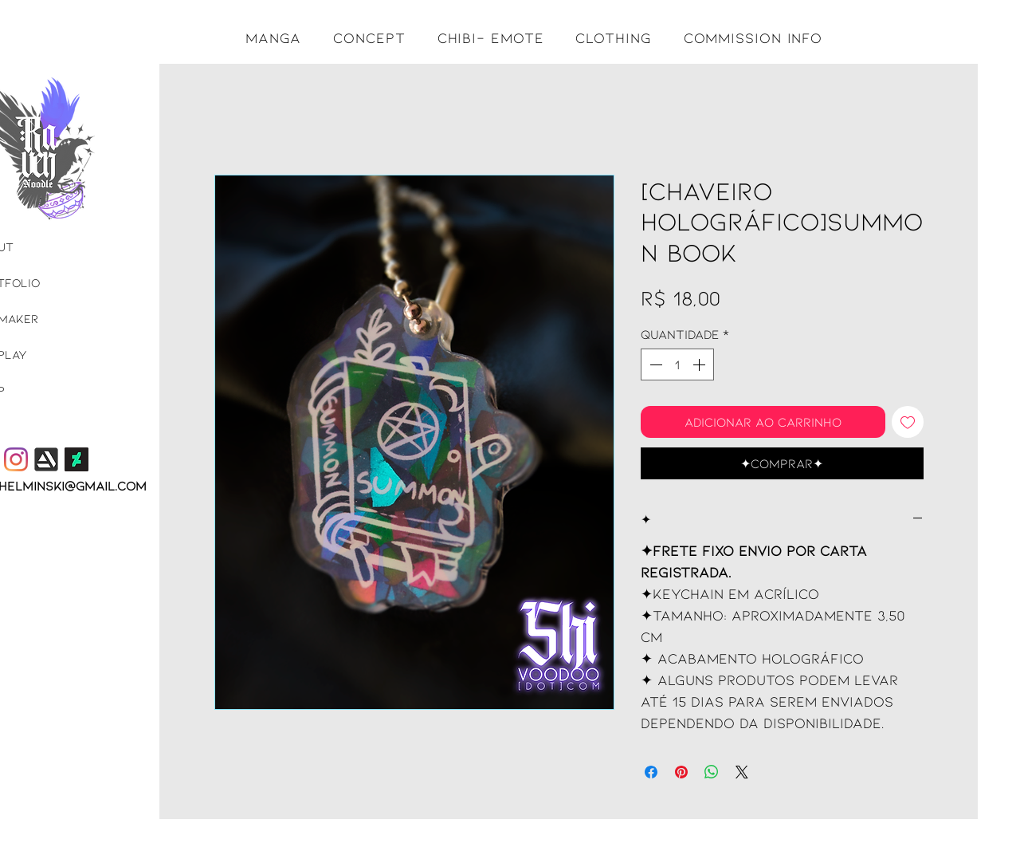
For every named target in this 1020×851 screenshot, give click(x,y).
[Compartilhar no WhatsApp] (711, 772)
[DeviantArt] (76, 459)
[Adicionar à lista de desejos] (908, 422)
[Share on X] (741, 772)
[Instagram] (16, 459)
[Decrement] (654, 364)
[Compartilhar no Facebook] (651, 772)
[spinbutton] (677, 364)
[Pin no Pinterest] (681, 772)
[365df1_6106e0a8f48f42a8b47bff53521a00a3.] (46, 459)
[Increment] (700, 364)
